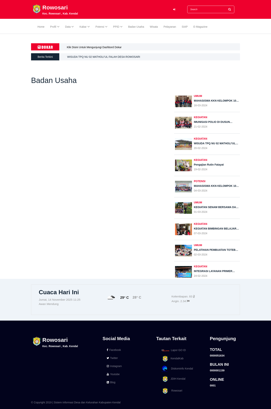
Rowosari (171, 391)
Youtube (113, 374)
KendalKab (171, 359)
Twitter (112, 358)
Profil (53, 26)
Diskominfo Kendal (177, 369)
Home (40, 26)
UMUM (198, 96)
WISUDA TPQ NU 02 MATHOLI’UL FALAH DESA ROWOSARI (103, 56)
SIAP (185, 26)
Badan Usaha (136, 26)
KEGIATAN (200, 117)
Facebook (114, 349)
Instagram (114, 366)
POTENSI (199, 181)
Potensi (99, 26)
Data (68, 26)
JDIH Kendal (172, 379)
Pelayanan (170, 26)
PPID (116, 26)
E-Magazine (200, 26)
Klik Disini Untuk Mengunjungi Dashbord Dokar (94, 47)
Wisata (154, 26)
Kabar (83, 26)
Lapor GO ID (173, 350)
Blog (111, 382)
